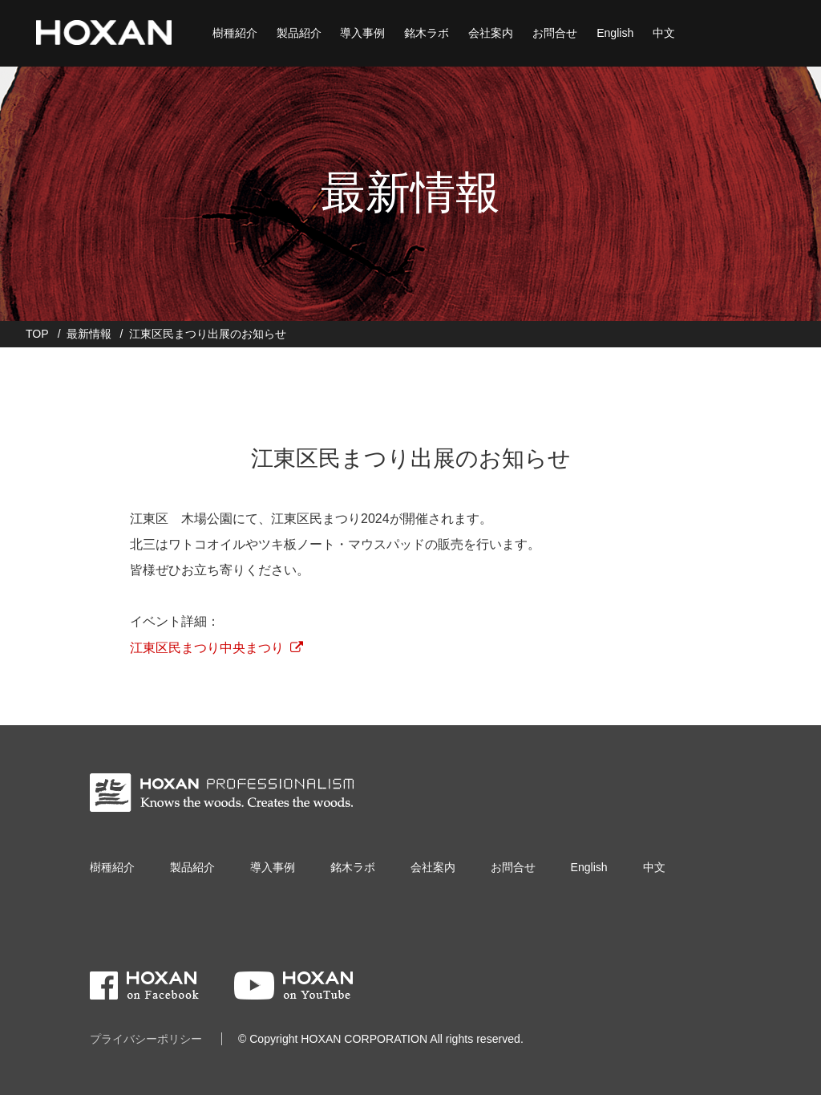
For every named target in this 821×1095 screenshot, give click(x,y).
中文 (662, 32)
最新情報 (89, 333)
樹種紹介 (232, 32)
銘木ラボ (424, 32)
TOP (37, 333)
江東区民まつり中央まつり (207, 648)
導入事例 (360, 32)
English (613, 32)
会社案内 (489, 32)
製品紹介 (296, 32)
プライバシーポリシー (146, 1038)
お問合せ (553, 32)
